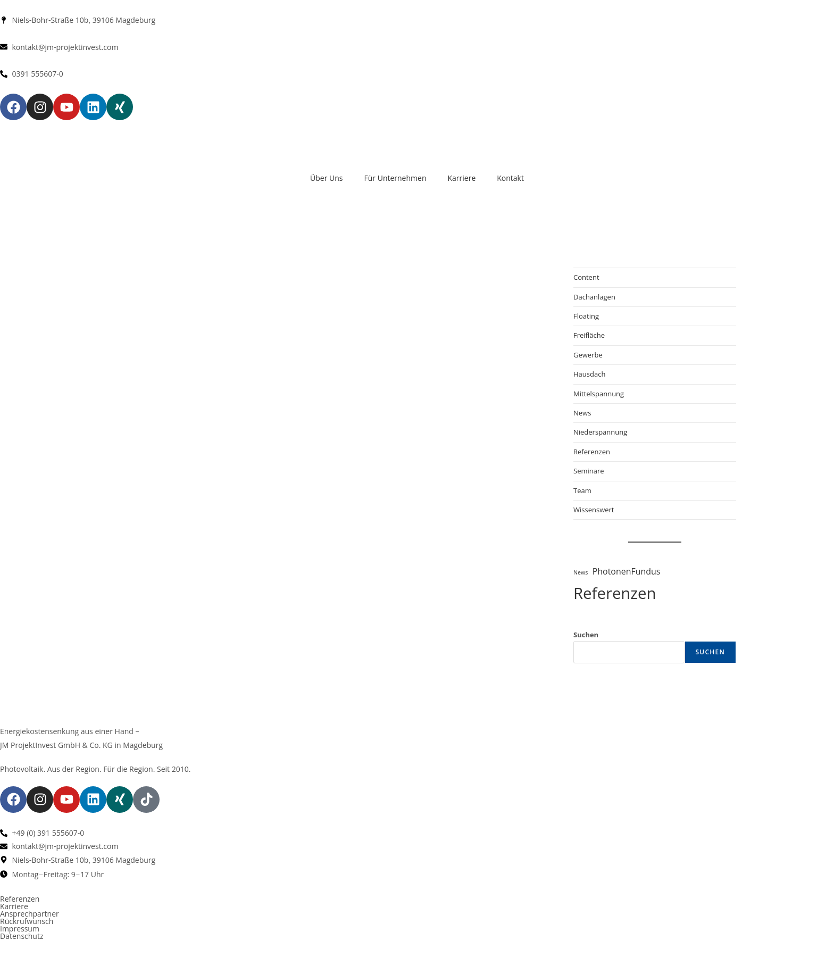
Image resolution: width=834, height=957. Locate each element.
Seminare (588, 471)
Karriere (461, 178)
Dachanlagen (594, 297)
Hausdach (589, 374)
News (582, 413)
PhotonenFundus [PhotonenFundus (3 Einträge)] (627, 571)
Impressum (19, 928)
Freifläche (589, 335)
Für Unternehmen (395, 178)
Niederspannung (600, 432)
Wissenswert (593, 509)
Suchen (585, 634)
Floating (586, 316)
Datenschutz (21, 936)
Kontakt (510, 178)
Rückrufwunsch (26, 921)
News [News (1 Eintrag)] (580, 572)
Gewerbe (588, 355)
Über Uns (326, 178)
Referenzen (591, 451)
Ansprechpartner (29, 914)
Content (586, 277)
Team (582, 490)
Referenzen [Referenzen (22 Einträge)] (614, 593)
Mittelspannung (598, 393)
